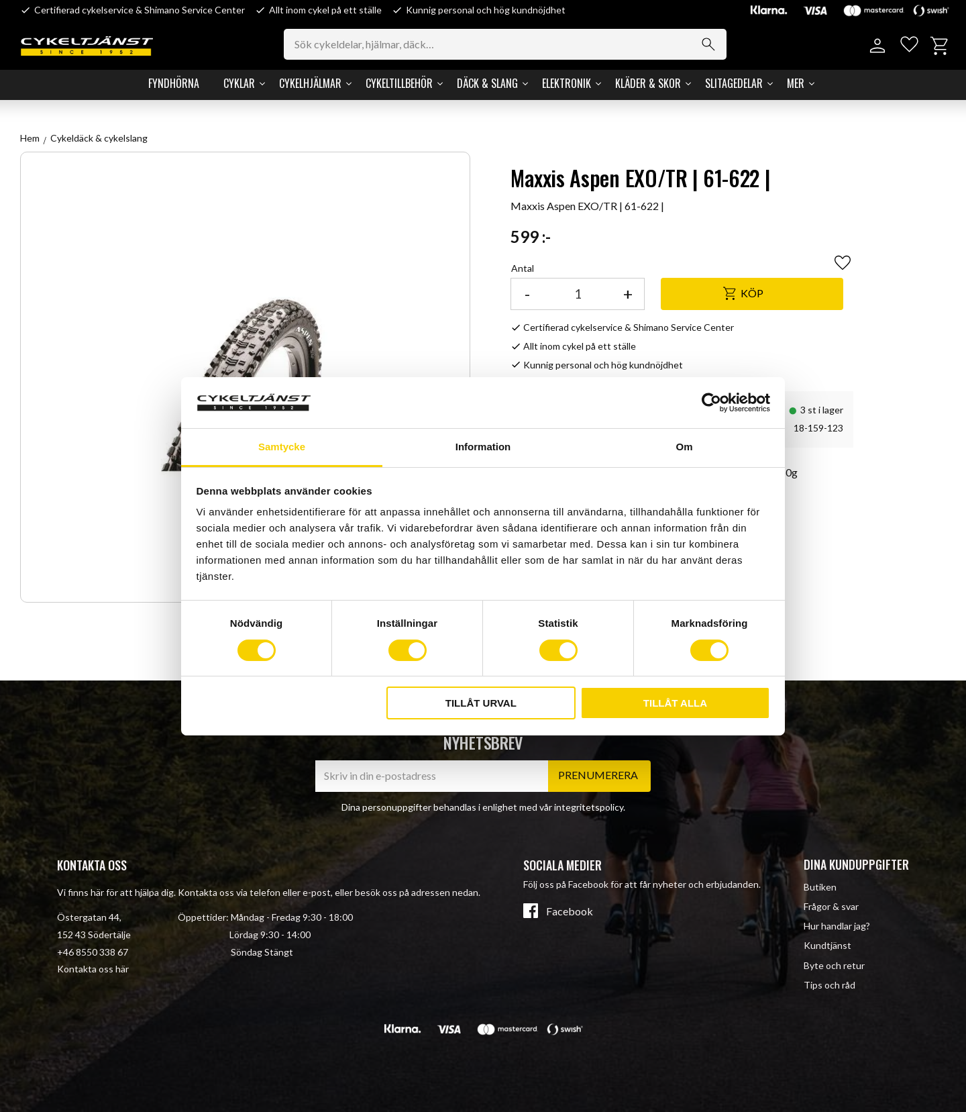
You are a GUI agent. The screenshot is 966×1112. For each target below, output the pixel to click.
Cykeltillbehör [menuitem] (399, 83)
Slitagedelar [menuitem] (734, 83)
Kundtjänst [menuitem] (827, 945)
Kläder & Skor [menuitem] (648, 83)
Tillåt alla (675, 703)
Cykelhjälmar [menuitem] (310, 83)
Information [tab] (483, 446)
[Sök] (712, 44)
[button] (907, 46)
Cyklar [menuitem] (239, 83)
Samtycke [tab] (281, 446)
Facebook (569, 911)
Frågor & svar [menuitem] (831, 906)
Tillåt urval (481, 703)
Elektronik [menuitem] (566, 83)
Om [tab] (684, 446)
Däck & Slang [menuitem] (487, 83)
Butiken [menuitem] (820, 887)
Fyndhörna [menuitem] (173, 83)
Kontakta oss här (93, 968)
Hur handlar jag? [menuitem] (837, 925)
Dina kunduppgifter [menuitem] (856, 864)
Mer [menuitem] (795, 83)
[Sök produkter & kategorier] (509, 44)
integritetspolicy (588, 807)
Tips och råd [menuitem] (829, 985)
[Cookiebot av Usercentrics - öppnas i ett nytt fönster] (711, 403)
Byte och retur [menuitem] (834, 965)
